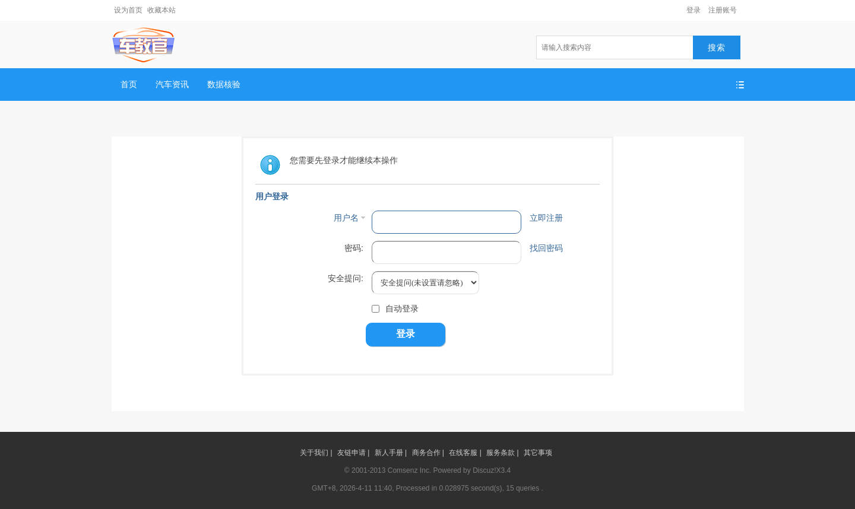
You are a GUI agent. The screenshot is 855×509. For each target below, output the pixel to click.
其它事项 (538, 452)
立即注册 (546, 217)
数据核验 (223, 84)
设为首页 (128, 10)
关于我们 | (316, 452)
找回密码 (546, 248)
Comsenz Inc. (409, 470)
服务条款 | (502, 452)
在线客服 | (465, 452)
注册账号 (722, 10)
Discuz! (484, 470)
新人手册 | (391, 452)
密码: (353, 248)
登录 (693, 10)
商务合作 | (428, 452)
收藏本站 (161, 10)
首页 (129, 84)
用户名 (346, 217)
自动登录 (395, 308)
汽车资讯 (172, 84)
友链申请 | (353, 452)
